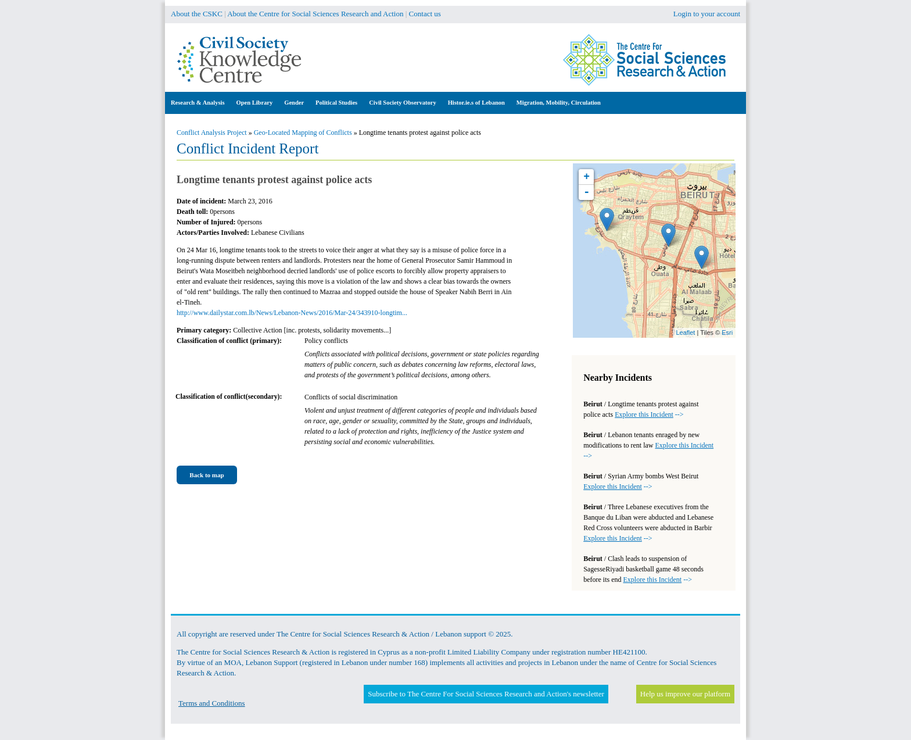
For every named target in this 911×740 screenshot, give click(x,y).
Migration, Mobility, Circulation (559, 102)
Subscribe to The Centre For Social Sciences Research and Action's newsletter (486, 693)
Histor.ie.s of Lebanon (476, 102)
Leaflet (685, 332)
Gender (294, 102)
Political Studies (336, 102)
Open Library (254, 102)
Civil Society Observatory (402, 102)
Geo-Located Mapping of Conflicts (303, 132)
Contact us (425, 13)
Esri (727, 332)
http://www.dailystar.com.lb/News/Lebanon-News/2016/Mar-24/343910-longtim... (292, 313)
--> (649, 414)
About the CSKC (197, 13)
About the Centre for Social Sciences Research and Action (315, 13)
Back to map (206, 474)
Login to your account (706, 13)
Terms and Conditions (211, 703)
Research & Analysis (198, 102)
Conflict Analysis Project (212, 132)
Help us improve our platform (685, 693)
